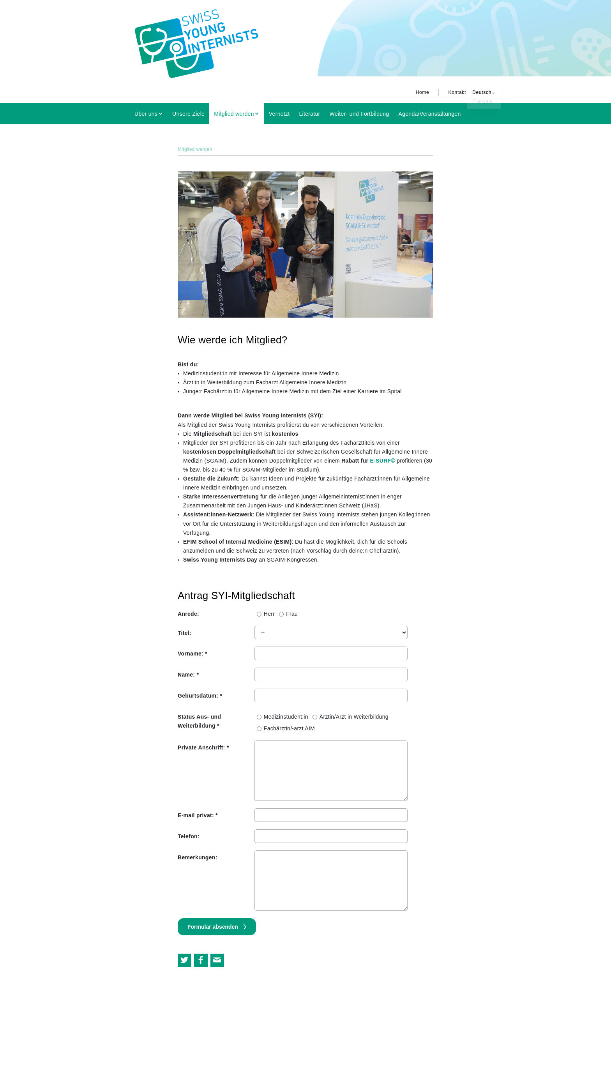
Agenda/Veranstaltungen (430, 114)
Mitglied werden (234, 114)
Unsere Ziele (188, 114)
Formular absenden (213, 927)
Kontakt (441, 92)
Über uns (145, 114)
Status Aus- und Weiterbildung (199, 721)
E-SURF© (382, 461)
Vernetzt (279, 114)
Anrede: (188, 614)
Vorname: (192, 653)
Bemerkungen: (197, 857)
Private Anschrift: (203, 747)
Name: (188, 674)
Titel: (184, 633)
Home (406, 92)
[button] (184, 960)
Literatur (309, 114)
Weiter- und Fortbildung (359, 114)
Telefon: (189, 836)
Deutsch (465, 92)
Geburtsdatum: (200, 696)
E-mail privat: (198, 815)
